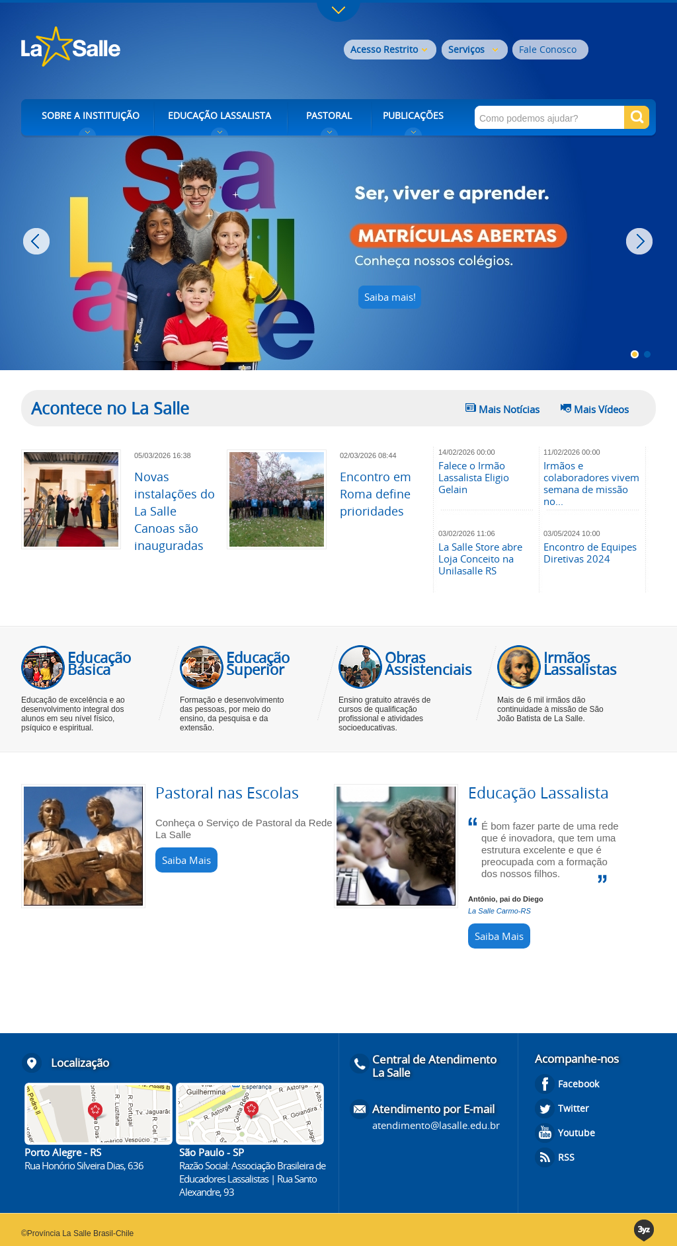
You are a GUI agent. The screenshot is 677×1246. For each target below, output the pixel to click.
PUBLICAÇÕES (413, 115)
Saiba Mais (186, 860)
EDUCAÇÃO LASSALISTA (219, 115)
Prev (38, 241)
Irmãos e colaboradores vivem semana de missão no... (591, 483)
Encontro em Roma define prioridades (375, 494)
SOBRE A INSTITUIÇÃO (90, 115)
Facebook (578, 1083)
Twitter (573, 1108)
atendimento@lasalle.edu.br (436, 1125)
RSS (566, 1157)
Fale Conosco (548, 49)
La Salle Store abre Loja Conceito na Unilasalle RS (480, 558)
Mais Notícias (509, 409)
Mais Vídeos (601, 409)
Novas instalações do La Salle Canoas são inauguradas (174, 511)
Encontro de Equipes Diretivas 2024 (590, 552)
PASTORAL (329, 115)
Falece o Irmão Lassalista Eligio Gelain (473, 477)
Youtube (576, 1132)
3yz (645, 1230)
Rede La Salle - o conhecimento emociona (125, 47)
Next (641, 241)
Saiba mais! (390, 296)
